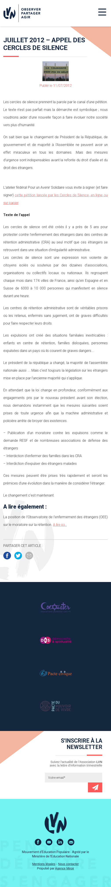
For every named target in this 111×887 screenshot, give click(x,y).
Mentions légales (43, 864)
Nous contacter (68, 864)
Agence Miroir (64, 868)
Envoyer (95, 787)
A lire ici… (60, 525)
